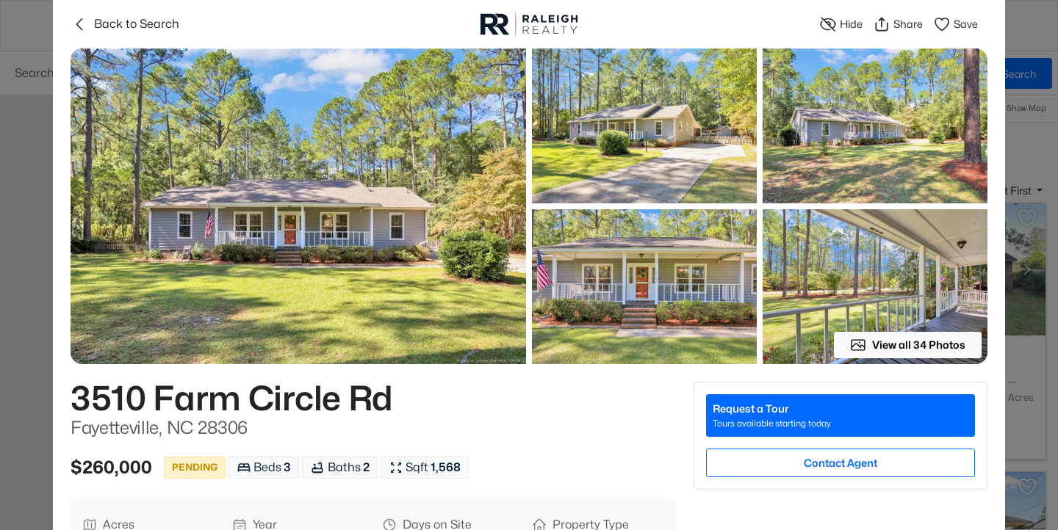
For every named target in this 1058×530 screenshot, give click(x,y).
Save (955, 24)
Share (898, 24)
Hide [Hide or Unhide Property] (841, 24)
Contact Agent (840, 463)
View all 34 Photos (907, 345)
